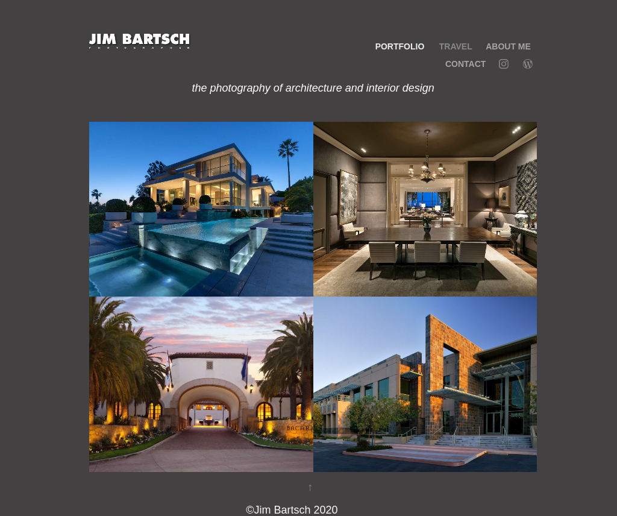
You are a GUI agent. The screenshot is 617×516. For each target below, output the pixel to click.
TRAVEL (455, 46)
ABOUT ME (508, 46)
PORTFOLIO (400, 46)
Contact (465, 64)
